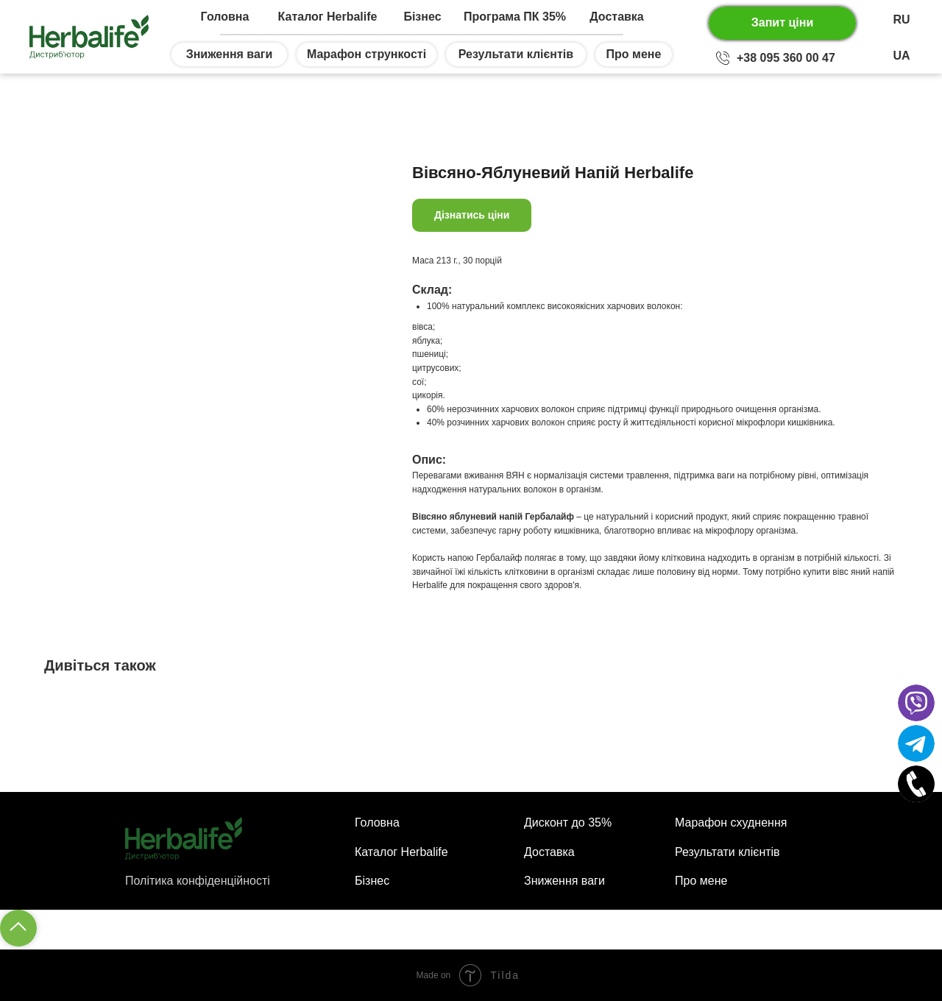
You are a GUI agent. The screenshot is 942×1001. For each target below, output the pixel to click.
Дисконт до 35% (568, 822)
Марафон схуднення (731, 822)
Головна (225, 16)
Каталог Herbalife (328, 16)
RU (901, 19)
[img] (722, 58)
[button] (782, 23)
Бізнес (422, 16)
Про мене (701, 880)
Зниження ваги (564, 880)
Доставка (616, 16)
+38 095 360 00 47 (786, 58)
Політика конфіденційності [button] (197, 880)
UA (901, 55)
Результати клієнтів (727, 852)
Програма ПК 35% (515, 16)
